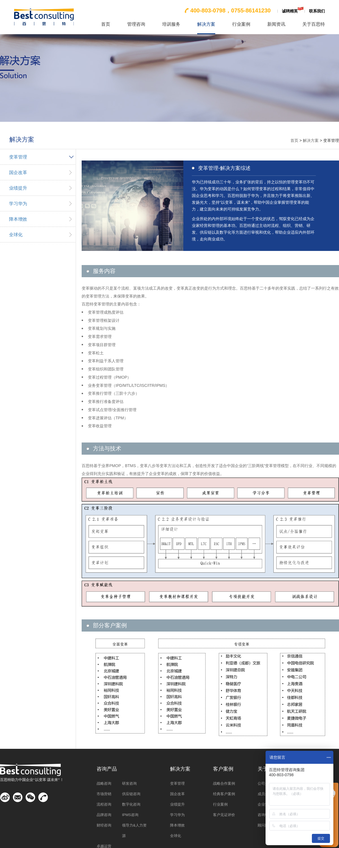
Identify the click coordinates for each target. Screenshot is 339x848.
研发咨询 (129, 783)
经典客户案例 (224, 794)
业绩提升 (18, 188)
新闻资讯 (276, 24)
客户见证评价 (224, 815)
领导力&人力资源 (134, 830)
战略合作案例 (224, 783)
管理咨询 (136, 24)
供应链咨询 (131, 794)
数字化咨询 (131, 804)
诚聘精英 (290, 11)
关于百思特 (313, 24)
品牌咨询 (104, 815)
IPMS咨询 (130, 815)
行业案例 (241, 24)
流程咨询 (104, 804)
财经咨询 (104, 825)
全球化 (16, 234)
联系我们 (317, 11)
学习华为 (18, 203)
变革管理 (18, 157)
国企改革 (18, 172)
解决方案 (206, 24)
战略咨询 (104, 783)
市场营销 (104, 794)
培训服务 (171, 24)
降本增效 (18, 219)
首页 (105, 24)
